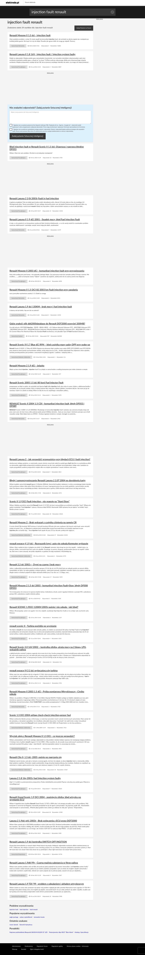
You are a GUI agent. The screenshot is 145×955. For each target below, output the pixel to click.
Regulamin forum (42, 946)
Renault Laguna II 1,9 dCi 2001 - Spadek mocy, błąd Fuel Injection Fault (45, 219)
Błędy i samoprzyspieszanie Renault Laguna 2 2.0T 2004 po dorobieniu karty (48, 480)
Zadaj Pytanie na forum (83, 28)
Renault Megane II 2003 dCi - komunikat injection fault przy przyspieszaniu (47, 271)
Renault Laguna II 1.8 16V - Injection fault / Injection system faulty (42, 54)
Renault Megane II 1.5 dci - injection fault (30, 35)
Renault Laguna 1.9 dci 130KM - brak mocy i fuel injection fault (41, 307)
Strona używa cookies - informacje (77, 946)
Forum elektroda (30, 2)
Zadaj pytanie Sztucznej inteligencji (27, 136)
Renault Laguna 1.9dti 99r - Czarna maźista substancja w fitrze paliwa (44, 863)
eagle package (14, 917)
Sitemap (14, 949)
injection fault (14, 909)
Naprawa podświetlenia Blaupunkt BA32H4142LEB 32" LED (29, 932)
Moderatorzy (29, 946)
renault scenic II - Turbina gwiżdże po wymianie (33, 626)
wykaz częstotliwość (26, 917)
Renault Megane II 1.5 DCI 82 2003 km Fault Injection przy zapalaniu (44, 290)
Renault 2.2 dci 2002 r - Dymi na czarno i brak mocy (35, 564)
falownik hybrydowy (25, 924)
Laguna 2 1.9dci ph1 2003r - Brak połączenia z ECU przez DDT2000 (43, 821)
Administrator (16, 946)
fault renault (33, 909)
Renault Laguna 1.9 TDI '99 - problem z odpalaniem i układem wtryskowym (47, 884)
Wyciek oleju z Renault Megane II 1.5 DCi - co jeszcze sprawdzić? (42, 736)
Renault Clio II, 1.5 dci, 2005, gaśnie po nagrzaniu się (36, 757)
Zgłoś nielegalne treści (37, 949)
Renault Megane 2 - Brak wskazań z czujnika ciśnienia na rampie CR (43, 522)
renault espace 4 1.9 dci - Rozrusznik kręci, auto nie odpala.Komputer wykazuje (49, 543)
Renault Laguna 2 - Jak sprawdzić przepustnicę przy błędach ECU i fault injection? (50, 459)
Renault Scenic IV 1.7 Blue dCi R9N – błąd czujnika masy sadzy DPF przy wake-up (50, 345)
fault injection (24, 909)
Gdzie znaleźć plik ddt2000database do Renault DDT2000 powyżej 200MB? (47, 324)
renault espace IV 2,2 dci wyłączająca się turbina (34, 671)
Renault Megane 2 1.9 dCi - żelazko (27, 366)
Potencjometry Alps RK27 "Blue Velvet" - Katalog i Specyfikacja (68, 932)
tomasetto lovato (39, 917)
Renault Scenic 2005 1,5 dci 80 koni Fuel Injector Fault (36, 383)
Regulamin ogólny (57, 946)
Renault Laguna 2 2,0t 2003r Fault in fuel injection (34, 198)
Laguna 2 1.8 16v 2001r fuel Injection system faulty (35, 778)
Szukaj (112, 12)
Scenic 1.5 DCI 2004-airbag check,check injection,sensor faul (40, 715)
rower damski (14, 924)
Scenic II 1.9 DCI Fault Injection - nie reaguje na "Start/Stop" (40, 501)
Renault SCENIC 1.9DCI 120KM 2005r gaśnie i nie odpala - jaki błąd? (44, 607)
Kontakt (23, 949)
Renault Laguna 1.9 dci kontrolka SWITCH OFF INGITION (38, 842)
